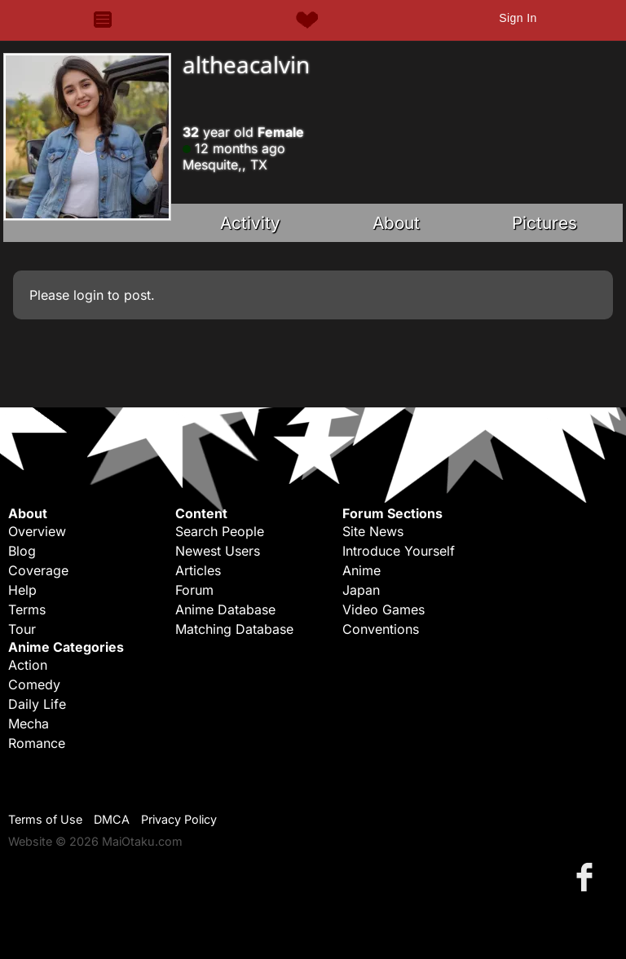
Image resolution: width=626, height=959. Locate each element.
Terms (27, 609)
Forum (194, 590)
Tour (22, 629)
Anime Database (225, 609)
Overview (37, 531)
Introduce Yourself (398, 551)
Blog (22, 551)
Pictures (544, 223)
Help (22, 590)
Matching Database (234, 629)
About (396, 223)
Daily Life (37, 704)
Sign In (517, 17)
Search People (219, 531)
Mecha (28, 723)
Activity (250, 223)
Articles (198, 570)
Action (27, 665)
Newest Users (217, 551)
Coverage (38, 570)
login (88, 295)
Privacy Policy (179, 819)
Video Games (383, 609)
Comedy (34, 684)
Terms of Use (45, 819)
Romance (36, 743)
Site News (372, 531)
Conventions (380, 629)
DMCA (112, 819)
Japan (361, 590)
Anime (361, 570)
